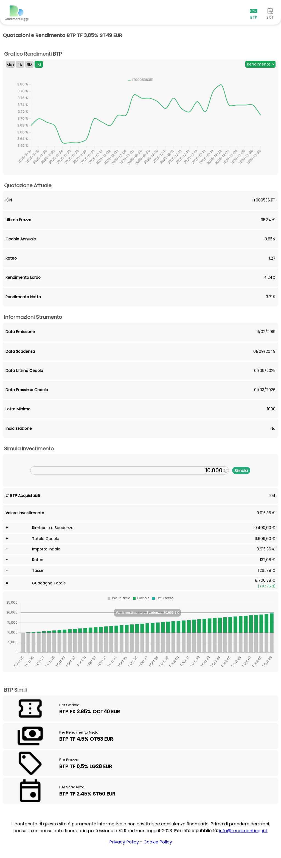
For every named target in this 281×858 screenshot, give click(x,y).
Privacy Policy (124, 842)
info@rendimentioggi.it (243, 831)
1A (20, 64)
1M (38, 64)
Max (10, 64)
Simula (241, 470)
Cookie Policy (158, 842)
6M (29, 64)
